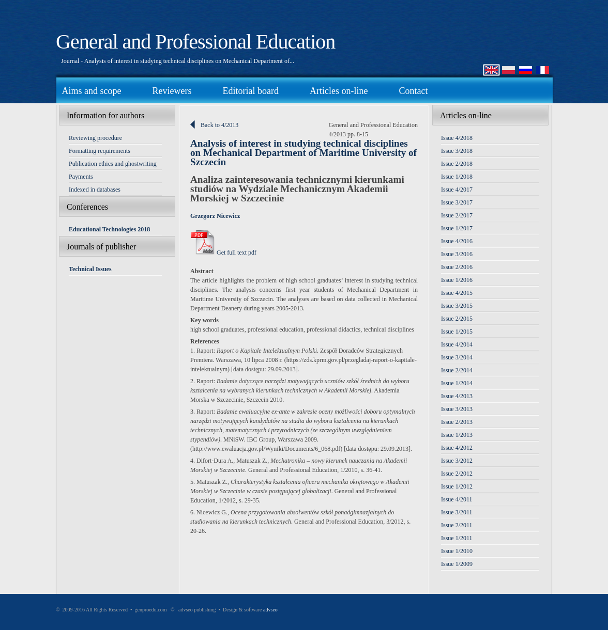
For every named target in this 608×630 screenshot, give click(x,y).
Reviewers (171, 91)
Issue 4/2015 (457, 292)
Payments (81, 176)
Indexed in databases (94, 189)
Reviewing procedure (95, 137)
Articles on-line (339, 91)
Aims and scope (91, 91)
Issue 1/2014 (457, 383)
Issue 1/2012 (457, 486)
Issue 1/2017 (457, 228)
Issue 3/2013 (457, 409)
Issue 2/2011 (457, 525)
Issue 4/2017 (457, 189)
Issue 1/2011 (457, 538)
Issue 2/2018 (457, 163)
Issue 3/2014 (457, 357)
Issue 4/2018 (457, 137)
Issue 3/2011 (457, 512)
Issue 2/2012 (457, 473)
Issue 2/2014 (457, 370)
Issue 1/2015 (457, 331)
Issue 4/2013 (457, 396)
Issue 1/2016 (457, 280)
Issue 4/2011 (457, 499)
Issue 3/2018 (457, 150)
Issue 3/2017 (457, 202)
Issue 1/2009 (457, 564)
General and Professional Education (195, 41)
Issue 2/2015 (457, 318)
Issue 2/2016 (457, 267)
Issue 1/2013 (457, 434)
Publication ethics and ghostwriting (113, 163)
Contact (413, 91)
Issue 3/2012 (457, 460)
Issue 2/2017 (457, 215)
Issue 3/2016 (457, 254)
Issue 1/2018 (457, 176)
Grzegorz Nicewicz (215, 215)
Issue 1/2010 (457, 551)
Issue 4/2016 (457, 241)
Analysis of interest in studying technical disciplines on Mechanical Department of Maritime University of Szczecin (303, 152)
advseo (270, 609)
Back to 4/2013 (219, 125)
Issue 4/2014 (457, 344)
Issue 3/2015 (457, 305)
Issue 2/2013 (457, 422)
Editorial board (250, 91)
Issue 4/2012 (457, 447)
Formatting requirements (99, 150)
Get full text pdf (223, 252)
